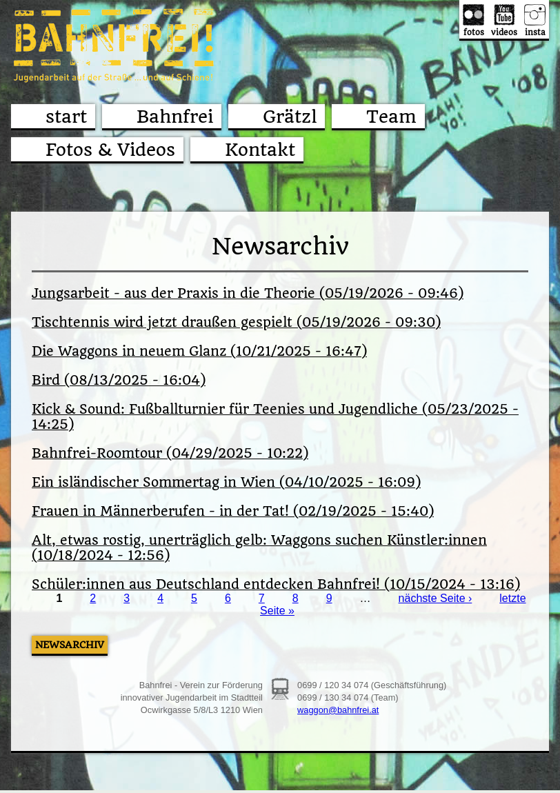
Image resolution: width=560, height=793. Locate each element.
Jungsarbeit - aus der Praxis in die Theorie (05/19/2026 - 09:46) (247, 293)
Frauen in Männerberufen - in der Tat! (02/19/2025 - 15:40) (233, 511)
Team (391, 116)
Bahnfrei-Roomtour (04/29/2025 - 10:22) (170, 453)
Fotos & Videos (110, 149)
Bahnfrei (175, 116)
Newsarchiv (69, 644)
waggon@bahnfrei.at (338, 710)
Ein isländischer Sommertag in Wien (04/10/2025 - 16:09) (226, 482)
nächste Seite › (435, 598)
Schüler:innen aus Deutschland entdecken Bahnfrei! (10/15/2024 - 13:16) (276, 584)
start (66, 116)
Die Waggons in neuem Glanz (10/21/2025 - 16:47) (199, 351)
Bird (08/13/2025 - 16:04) (119, 380)
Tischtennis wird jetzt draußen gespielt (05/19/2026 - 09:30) (236, 322)
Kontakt (260, 149)
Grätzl (290, 116)
